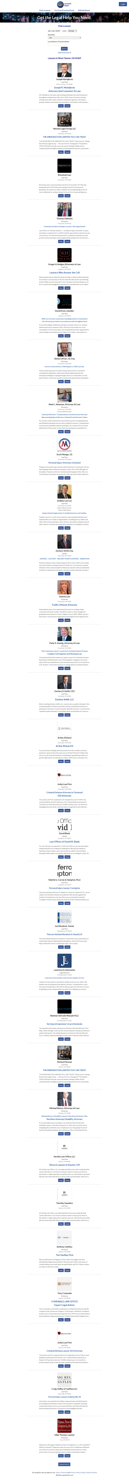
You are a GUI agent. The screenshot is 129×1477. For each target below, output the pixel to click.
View (61, 106)
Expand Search (64, 1464)
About (94, 1472)
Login (123, 4)
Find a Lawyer (44, 10)
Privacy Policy (75, 1472)
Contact (88, 1472)
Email (67, 106)
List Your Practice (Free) (64, 10)
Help (83, 1472)
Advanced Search (64, 52)
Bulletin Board (84, 10)
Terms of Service (61, 1472)
